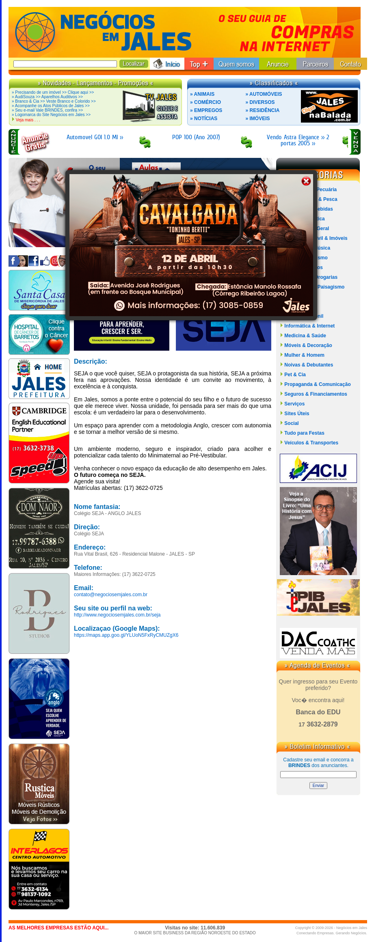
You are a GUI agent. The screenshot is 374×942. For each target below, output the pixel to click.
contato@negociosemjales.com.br (110, 594)
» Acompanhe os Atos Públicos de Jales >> (51, 105)
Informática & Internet (309, 326)
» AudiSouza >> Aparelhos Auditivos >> (47, 97)
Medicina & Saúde (305, 335)
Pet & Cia (295, 374)
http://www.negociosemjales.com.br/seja (117, 615)
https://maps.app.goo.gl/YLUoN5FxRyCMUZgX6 (126, 635)
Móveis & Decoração (308, 345)
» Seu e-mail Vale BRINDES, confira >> (47, 110)
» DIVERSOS (260, 102)
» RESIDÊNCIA (263, 110)
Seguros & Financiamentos (315, 394)
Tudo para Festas (304, 433)
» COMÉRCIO (205, 102)
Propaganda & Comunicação (317, 384)
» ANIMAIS (202, 94)
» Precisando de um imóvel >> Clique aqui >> (53, 92)
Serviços (294, 404)
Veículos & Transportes (311, 443)
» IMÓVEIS (258, 118)
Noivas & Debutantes (308, 365)
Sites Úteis (296, 413)
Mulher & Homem (304, 355)
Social (291, 423)
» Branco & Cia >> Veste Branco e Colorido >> (54, 101)
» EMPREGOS (206, 110)
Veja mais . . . (28, 120)
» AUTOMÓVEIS (264, 94)
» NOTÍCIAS (203, 118)
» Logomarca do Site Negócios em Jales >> (51, 114)
